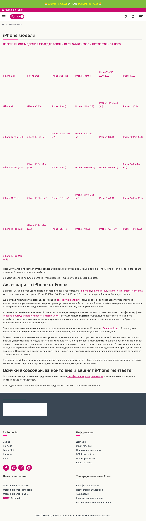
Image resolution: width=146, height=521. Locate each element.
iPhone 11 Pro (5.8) (84, 106)
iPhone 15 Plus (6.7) (37, 198)
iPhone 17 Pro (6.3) (132, 229)
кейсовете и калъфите (69, 299)
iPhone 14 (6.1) (58, 167)
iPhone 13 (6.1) (106, 137)
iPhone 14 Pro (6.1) (108, 167)
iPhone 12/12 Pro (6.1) (83, 135)
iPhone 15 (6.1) (10, 198)
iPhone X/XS (129, 75)
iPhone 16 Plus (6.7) (133, 198)
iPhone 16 (86, 290)
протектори (97, 376)
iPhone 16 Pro (115, 290)
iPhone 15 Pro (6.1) (60, 198)
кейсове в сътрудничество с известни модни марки (31, 315)
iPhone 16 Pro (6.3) (13, 229)
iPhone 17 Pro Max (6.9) (12, 258)
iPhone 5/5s (9, 75)
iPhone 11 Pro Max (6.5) (108, 105)
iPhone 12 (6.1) (130, 106)
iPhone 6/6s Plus (59, 75)
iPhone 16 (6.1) (106, 198)
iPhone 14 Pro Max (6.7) (132, 166)
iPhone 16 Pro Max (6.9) (36, 227)
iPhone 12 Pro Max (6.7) (60, 135)
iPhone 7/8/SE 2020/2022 (106, 74)
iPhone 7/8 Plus (83, 75)
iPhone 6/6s (33, 75)
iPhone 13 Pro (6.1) (13, 167)
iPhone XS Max (34, 106)
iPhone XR (8, 106)
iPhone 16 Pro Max (133, 290)
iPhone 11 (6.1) (58, 106)
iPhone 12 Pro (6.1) (36, 137)
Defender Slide (110, 328)
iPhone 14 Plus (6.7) (85, 167)
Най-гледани (37, 397)
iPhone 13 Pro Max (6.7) (36, 166)
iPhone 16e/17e (59, 229)
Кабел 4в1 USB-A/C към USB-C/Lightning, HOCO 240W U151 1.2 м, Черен (31, 405)
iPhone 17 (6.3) (82, 229)
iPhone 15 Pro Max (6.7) (84, 196)
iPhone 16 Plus (99, 290)
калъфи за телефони (78, 376)
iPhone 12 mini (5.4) (13, 137)
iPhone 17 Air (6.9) (108, 229)
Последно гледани (14, 397)
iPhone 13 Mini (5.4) (133, 137)
